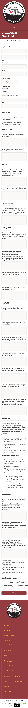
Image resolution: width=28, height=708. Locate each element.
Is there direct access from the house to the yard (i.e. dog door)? (13, 273)
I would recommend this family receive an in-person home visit (12, 573)
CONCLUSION (6, 560)
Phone (3, 63)
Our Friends (7, 691)
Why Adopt (7, 630)
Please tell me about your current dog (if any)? (12, 135)
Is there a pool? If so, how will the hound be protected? (12, 288)
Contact (6, 681)
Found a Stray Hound (10, 666)
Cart (16, 686)
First (3, 53)
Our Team (6, 686)
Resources (7, 640)
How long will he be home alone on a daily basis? (14, 323)
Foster (5, 91)
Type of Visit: (5, 86)
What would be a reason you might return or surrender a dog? (13, 385)
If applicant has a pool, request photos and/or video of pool (12, 123)
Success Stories (8, 645)
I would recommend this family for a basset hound (13, 563)
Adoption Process (9, 635)
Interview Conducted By (9, 96)
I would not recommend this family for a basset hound (13, 568)
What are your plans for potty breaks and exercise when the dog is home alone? (13, 339)
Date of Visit (5, 78)
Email (3, 71)
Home (3, 41)
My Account (18, 681)
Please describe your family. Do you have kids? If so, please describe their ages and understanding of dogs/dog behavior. (13, 172)
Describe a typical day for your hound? (12, 309)
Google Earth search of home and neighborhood (13, 118)
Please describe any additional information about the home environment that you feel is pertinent (11, 506)
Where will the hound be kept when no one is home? (13, 354)
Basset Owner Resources (11, 671)
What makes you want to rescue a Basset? (12, 150)
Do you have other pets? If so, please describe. (13, 189)
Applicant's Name (7, 47)
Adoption (6, 88)
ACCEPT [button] (17, 705)
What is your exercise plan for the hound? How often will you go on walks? (12, 370)
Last (3, 60)
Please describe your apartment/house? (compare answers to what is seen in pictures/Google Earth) (13, 235)
